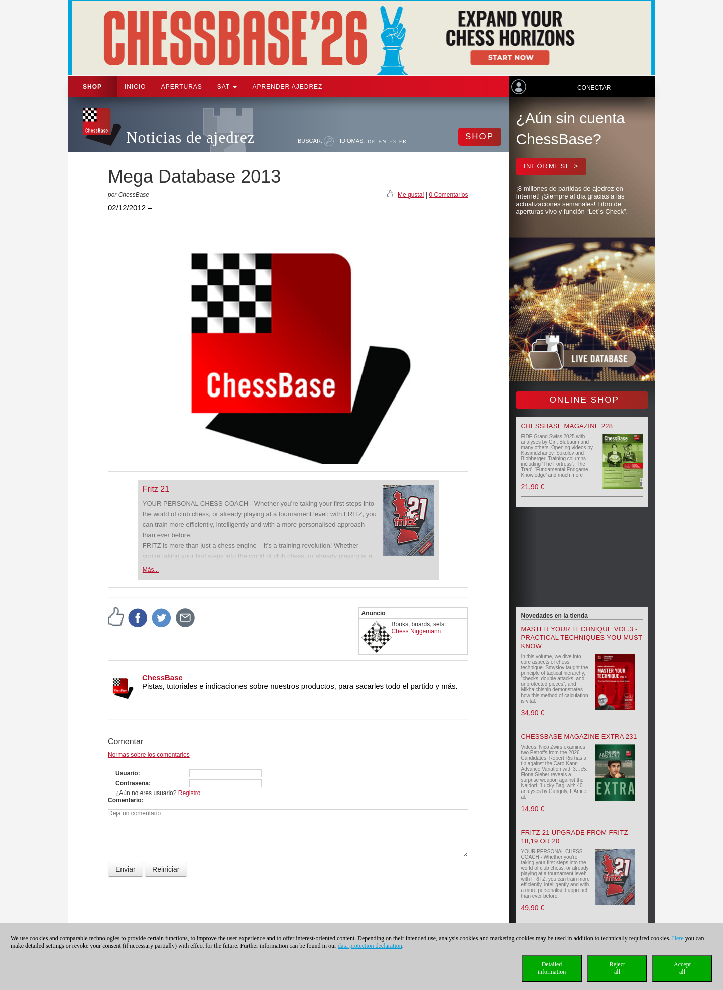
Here (677, 938)
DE (371, 141)
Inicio (135, 86)
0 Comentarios (448, 195)
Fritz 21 (156, 489)
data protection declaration (370, 945)
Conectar (594, 87)
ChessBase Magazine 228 (567, 426)
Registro (189, 793)
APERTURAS (181, 86)
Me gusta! (411, 195)
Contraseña (132, 783)
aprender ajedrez (287, 86)
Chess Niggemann (416, 631)
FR (403, 141)
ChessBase (162, 677)
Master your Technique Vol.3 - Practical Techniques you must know (582, 637)
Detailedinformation (552, 968)
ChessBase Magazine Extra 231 (579, 736)
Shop (92, 86)
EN (382, 141)
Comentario (125, 800)
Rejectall (617, 968)
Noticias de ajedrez (190, 137)
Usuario (126, 773)
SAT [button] (227, 86)
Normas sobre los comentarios (149, 754)
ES (393, 141)
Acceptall (682, 968)
